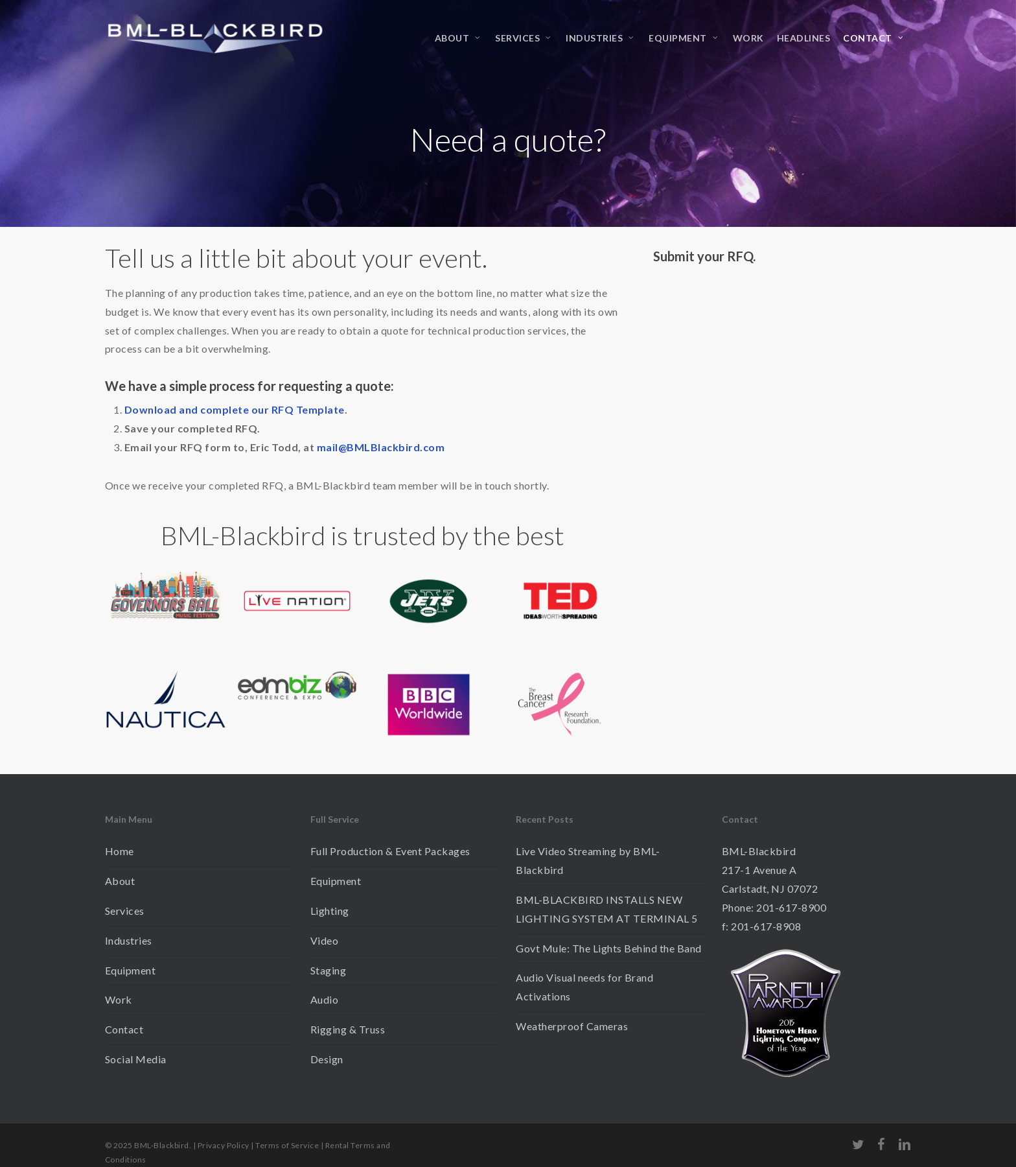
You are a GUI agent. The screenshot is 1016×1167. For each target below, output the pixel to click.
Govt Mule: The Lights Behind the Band (609, 948)
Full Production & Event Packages (390, 851)
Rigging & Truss (348, 1029)
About (120, 881)
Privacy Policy (223, 1145)
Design (326, 1059)
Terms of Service (287, 1145)
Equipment (130, 970)
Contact (124, 1029)
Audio (324, 999)
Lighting (329, 910)
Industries (128, 940)
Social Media (136, 1059)
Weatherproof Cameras (572, 1026)
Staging (328, 970)
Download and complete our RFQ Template (234, 409)
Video (324, 940)
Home (119, 851)
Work (118, 999)
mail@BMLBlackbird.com (381, 447)
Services (124, 910)
